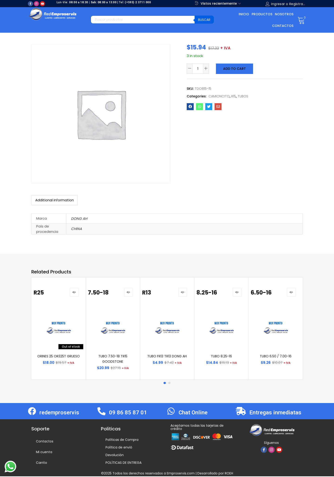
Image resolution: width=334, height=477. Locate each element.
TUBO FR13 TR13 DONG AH (167, 357)
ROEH (229, 474)
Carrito (41, 463)
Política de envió (119, 448)
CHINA (76, 228)
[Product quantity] (198, 69)
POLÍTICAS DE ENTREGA (123, 463)
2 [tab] (169, 384)
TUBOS (243, 96)
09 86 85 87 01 (128, 413)
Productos (262, 14)
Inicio (244, 14)
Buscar (204, 19)
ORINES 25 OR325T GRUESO (58, 357)
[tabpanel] (58, 328)
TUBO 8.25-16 (221, 357)
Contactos (282, 25)
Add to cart (234, 68)
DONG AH (79, 218)
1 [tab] (165, 384)
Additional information (54, 200)
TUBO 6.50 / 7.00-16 (276, 357)
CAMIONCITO (219, 96)
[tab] (54, 200)
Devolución (115, 455)
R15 (233, 96)
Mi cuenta (44, 452)
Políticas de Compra (122, 440)
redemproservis (59, 413)
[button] (301, 20)
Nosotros (284, 14)
